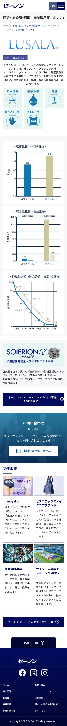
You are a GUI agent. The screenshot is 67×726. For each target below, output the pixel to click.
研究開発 (7, 691)
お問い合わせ (9, 710)
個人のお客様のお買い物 (46, 704)
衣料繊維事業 (33, 25)
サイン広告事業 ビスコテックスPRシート (48, 573)
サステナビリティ (43, 691)
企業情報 (39, 697)
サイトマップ (41, 710)
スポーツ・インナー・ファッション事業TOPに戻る (34, 399)
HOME (6, 25)
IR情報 (6, 697)
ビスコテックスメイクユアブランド (49, 503)
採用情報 (7, 704)
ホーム (6, 684)
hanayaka (12, 501)
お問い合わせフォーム (33, 450)
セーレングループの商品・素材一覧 (33, 622)
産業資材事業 (13, 569)
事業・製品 (18, 25)
